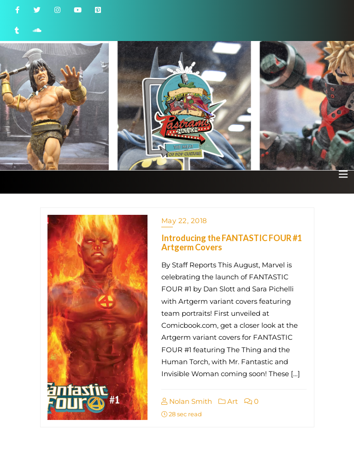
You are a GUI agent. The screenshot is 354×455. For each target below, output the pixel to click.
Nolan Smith (186, 401)
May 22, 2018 (184, 220)
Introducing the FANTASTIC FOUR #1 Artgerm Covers (231, 242)
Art (228, 401)
